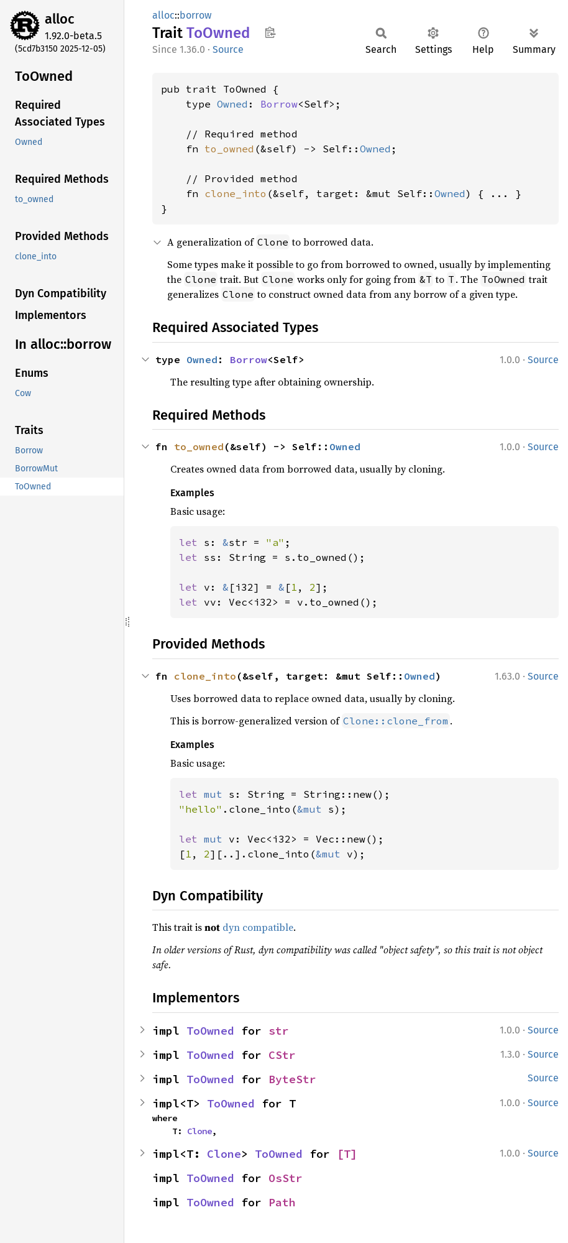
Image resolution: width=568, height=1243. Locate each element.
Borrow (279, 104)
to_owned (229, 148)
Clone (199, 1131)
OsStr (285, 1178)
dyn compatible (257, 927)
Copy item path (270, 32)
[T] (347, 1154)
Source (228, 49)
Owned (232, 104)
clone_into (235, 193)
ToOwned (210, 1031)
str (278, 1031)
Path (282, 1202)
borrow (195, 15)
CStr (282, 1055)
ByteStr (292, 1079)
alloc (60, 19)
